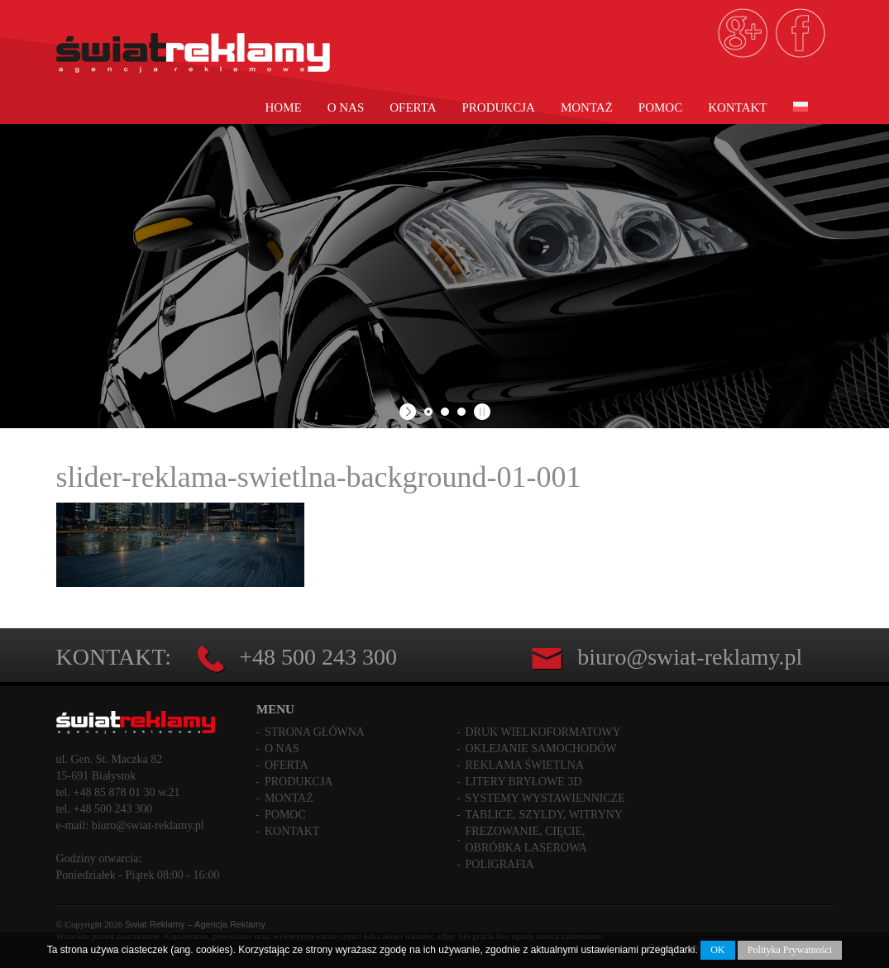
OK (717, 950)
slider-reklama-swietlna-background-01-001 (318, 477)
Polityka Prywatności (790, 950)
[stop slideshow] (480, 411)
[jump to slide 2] (445, 411)
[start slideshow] (409, 411)
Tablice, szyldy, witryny (544, 814)
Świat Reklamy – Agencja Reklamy (195, 924)
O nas (346, 107)
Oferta (413, 107)
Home (283, 107)
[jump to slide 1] (428, 411)
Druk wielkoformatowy (543, 732)
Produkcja (498, 107)
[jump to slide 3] (461, 411)
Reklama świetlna (525, 765)
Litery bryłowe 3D (524, 781)
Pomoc (660, 107)
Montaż (587, 107)
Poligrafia (500, 864)
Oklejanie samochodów (541, 748)
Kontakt (737, 107)
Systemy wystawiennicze (545, 798)
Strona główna (315, 732)
